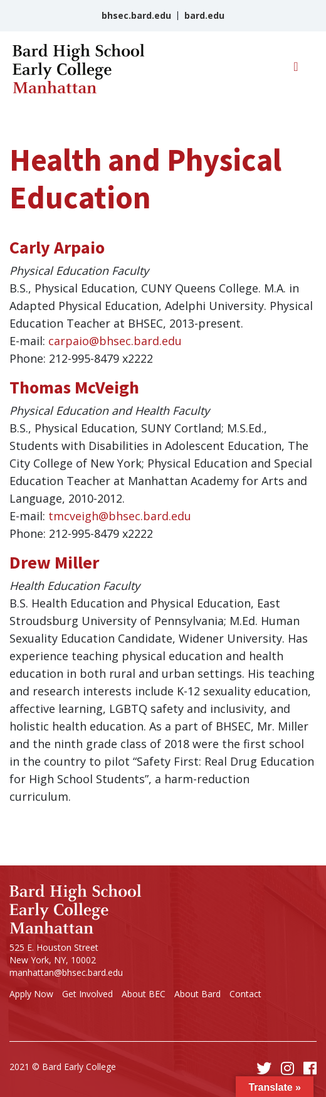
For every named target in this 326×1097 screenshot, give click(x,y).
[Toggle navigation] (295, 69)
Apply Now (31, 994)
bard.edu (204, 15)
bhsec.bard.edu (136, 15)
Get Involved (87, 994)
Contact (245, 994)
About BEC (144, 994)
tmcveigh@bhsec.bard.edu (119, 515)
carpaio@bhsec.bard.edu (115, 340)
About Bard (197, 994)
